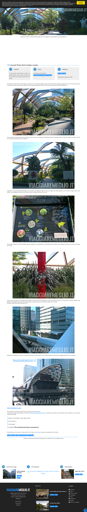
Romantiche (72, 498)
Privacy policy (18, 501)
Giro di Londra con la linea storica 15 (58, 491)
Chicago (18, 477)
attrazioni (52, 494)
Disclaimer (18, 505)
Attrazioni (63, 73)
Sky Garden (38, 432)
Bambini (71, 500)
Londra (35, 75)
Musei (71, 491)
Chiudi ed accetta (81, 2)
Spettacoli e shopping (74, 502)
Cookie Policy (30, 5)
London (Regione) (41, 75)
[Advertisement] (43, 50)
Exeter (81, 474)
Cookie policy (18, 503)
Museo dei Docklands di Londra (38, 412)
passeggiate (19, 475)
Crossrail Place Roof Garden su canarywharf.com (27, 427)
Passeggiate (72, 495)
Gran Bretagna (49, 75)
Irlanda (56, 506)
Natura (59, 73)
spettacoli (77, 474)
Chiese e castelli (73, 493)
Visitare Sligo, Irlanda (55, 503)
